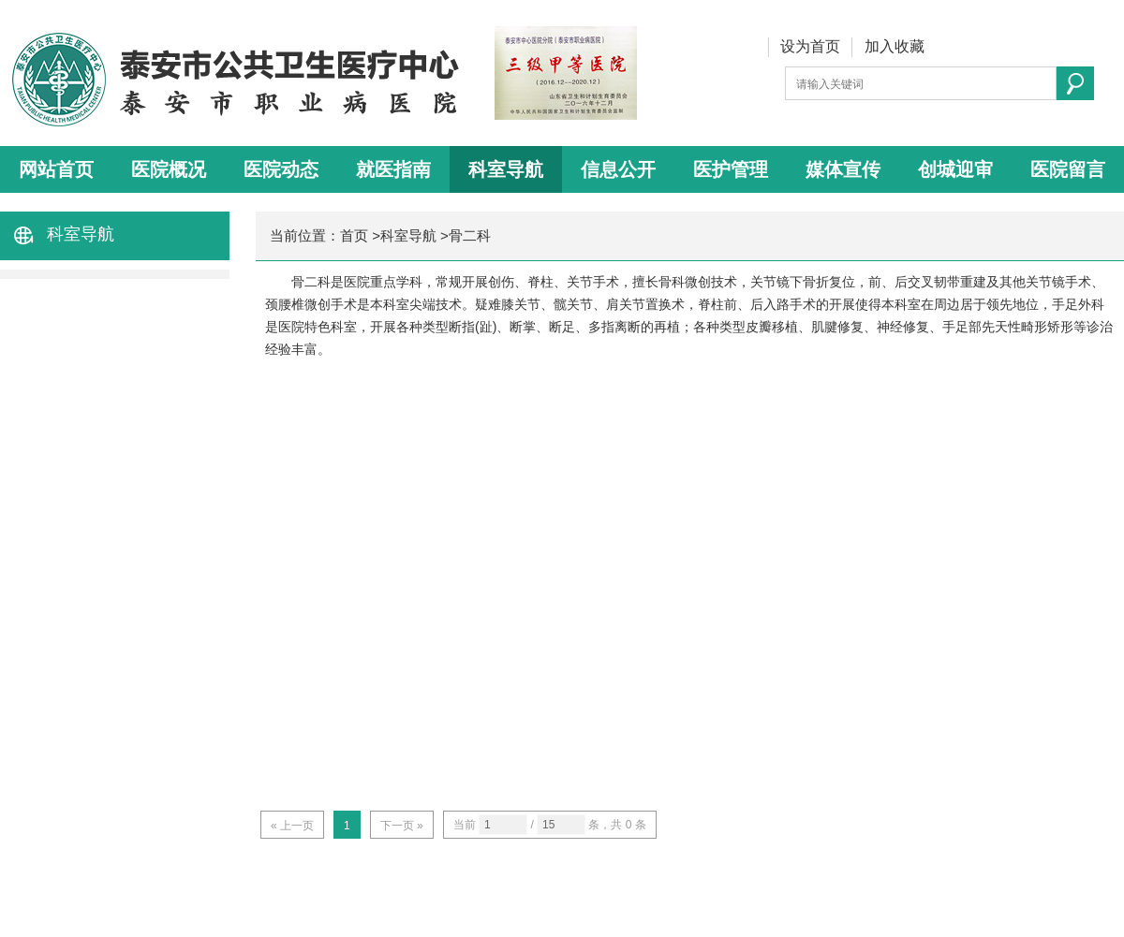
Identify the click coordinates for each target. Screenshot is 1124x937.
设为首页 (810, 46)
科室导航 (505, 169)
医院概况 (168, 169)
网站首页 (56, 169)
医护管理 (730, 169)
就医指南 (393, 169)
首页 (354, 235)
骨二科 (470, 235)
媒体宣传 (843, 169)
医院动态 (281, 169)
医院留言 (1067, 169)
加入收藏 (894, 46)
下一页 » (401, 825)
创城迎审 (955, 169)
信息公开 (618, 169)
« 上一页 (292, 825)
